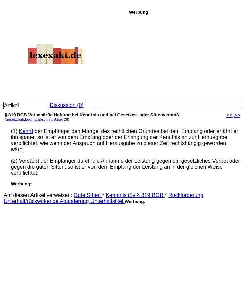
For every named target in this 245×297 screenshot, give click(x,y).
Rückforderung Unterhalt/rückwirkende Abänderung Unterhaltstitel (103, 198)
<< (229, 115)
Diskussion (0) (66, 105)
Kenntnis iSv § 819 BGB (135, 195)
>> (237, 115)
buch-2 (31, 119)
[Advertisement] (185, 56)
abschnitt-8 (47, 119)
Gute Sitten (88, 195)
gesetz (11, 119)
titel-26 (62, 119)
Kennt (26, 131)
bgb (21, 119)
